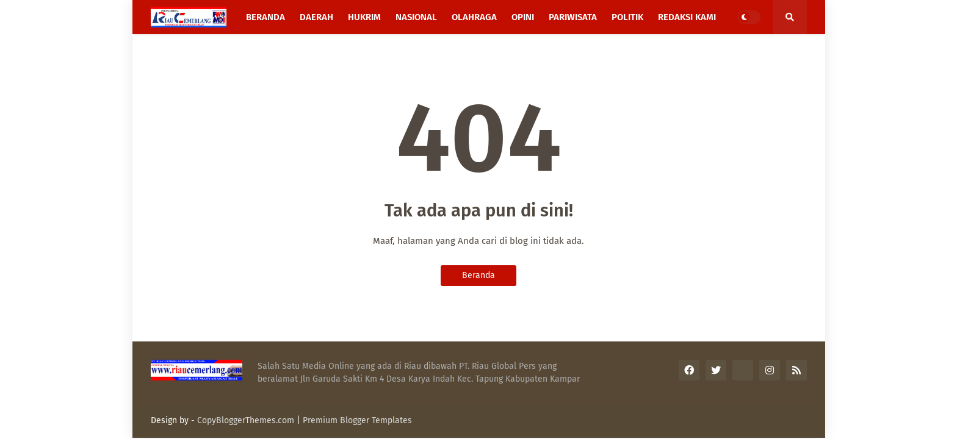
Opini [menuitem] (522, 17)
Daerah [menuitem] (316, 17)
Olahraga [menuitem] (474, 17)
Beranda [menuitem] (265, 17)
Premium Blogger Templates (357, 420)
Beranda (478, 275)
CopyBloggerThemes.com (245, 420)
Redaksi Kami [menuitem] (687, 17)
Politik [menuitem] (627, 17)
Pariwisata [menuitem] (573, 17)
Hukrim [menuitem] (364, 17)
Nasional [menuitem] (416, 17)
